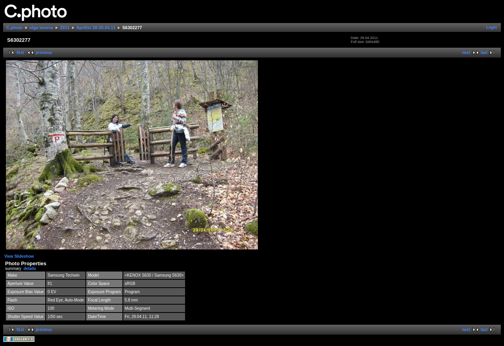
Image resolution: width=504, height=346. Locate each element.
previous (44, 52)
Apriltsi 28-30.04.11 (96, 27)
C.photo (14, 27)
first (20, 52)
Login (491, 27)
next (466, 52)
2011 (64, 27)
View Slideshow (19, 256)
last (484, 52)
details (30, 268)
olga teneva (42, 27)
